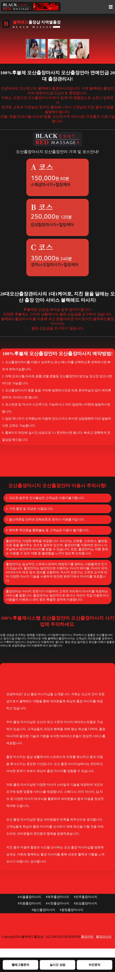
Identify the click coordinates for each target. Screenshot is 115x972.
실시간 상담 (57, 964)
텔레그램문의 (20, 964)
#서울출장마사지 (29, 897)
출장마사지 (103, 936)
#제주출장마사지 (57, 897)
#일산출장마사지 (43, 909)
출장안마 (87, 936)
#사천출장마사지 (57, 903)
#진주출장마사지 (85, 897)
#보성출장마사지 (85, 903)
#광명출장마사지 (71, 909)
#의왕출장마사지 (29, 903)
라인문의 (94, 964)
